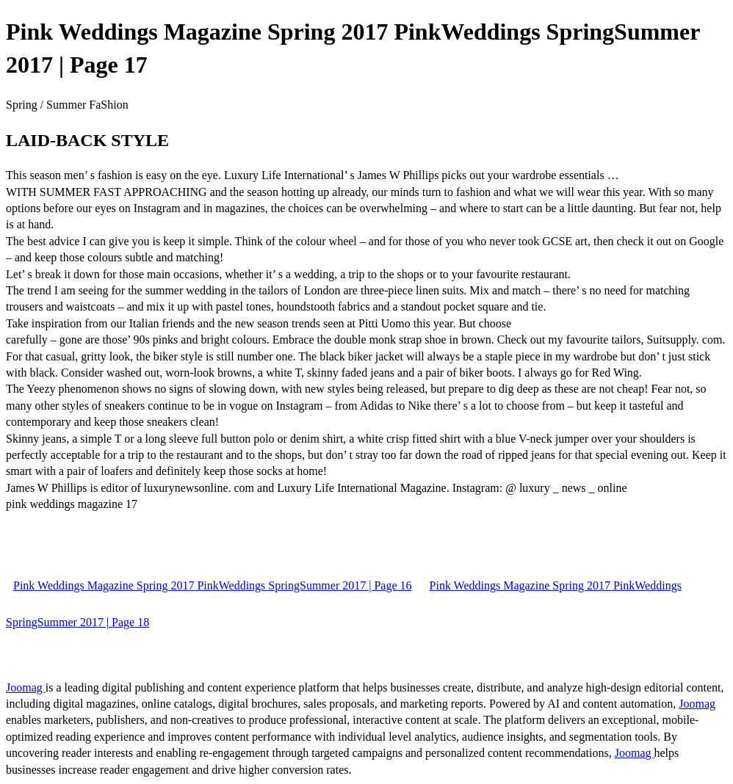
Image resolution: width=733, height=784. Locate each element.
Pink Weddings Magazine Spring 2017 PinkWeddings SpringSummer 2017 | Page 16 (212, 585)
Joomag (26, 687)
